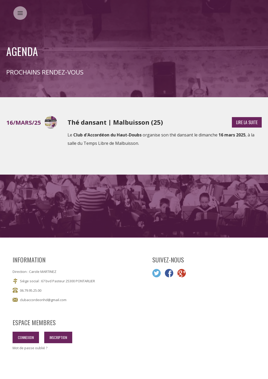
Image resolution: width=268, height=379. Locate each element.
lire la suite (247, 122)
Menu (22, 9)
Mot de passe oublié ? (30, 348)
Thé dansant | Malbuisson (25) (115, 122)
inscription (58, 337)
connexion (26, 337)
